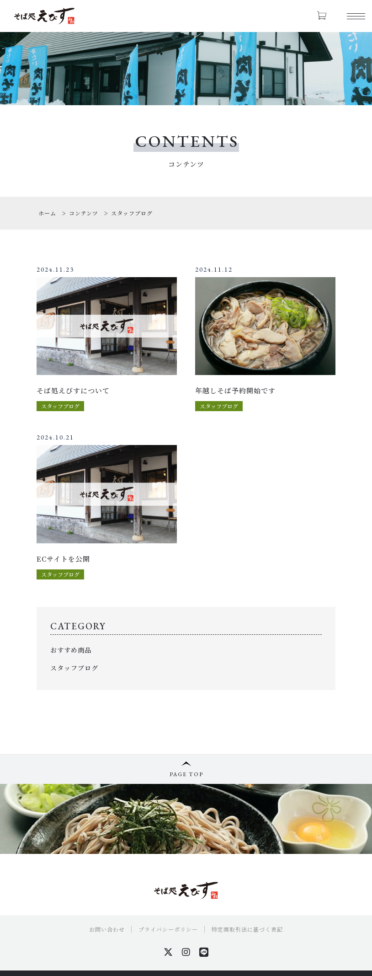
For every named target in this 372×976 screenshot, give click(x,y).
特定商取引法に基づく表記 (247, 929)
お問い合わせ (107, 929)
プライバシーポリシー (168, 929)
